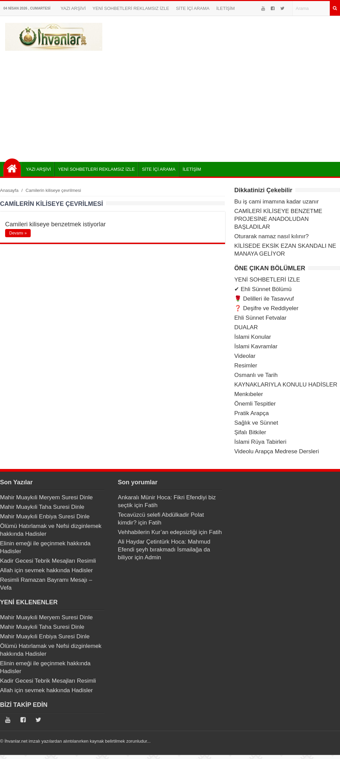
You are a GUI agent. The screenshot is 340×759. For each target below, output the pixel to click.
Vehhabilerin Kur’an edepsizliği (157, 532)
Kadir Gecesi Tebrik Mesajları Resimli (48, 561)
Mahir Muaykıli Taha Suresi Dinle (42, 507)
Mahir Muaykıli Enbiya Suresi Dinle (45, 516)
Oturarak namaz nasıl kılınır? (271, 236)
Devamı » (18, 233)
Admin (153, 557)
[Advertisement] (170, 104)
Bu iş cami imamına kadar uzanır (276, 201)
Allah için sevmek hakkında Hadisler (46, 570)
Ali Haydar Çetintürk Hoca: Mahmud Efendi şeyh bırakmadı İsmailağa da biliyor (164, 549)
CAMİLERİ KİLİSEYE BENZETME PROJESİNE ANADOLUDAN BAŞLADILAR (278, 219)
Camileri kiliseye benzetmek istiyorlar (55, 224)
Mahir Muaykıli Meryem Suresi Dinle (46, 497)
